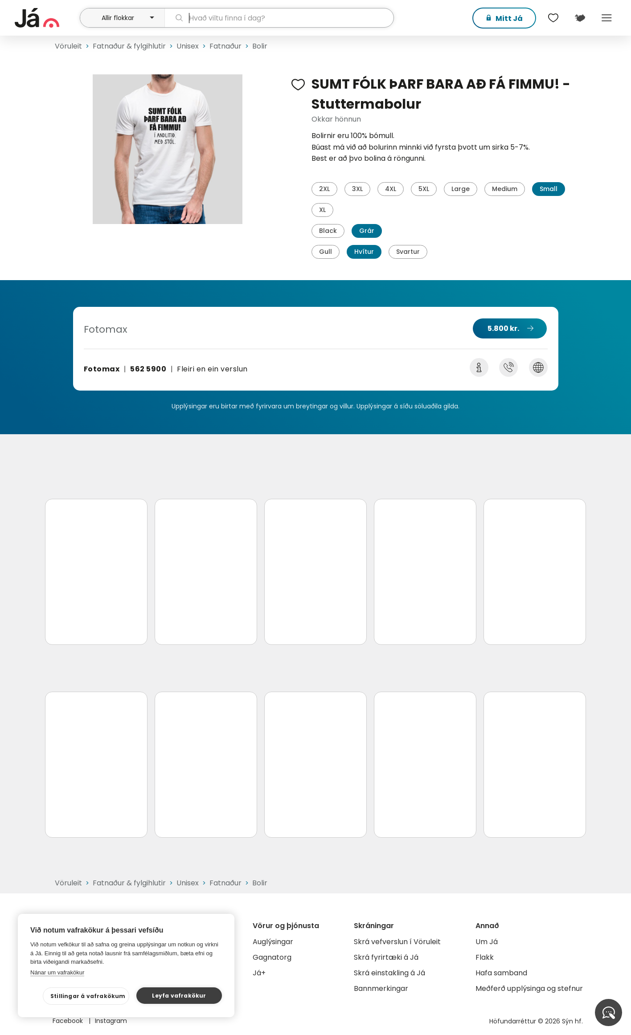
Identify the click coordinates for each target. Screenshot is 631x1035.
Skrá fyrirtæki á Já (386, 957)
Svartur (408, 251)
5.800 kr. (503, 328)
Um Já (486, 942)
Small (548, 188)
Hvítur (364, 251)
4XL (390, 188)
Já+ (259, 973)
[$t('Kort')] (580, 18)
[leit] (279, 17)
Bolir (259, 46)
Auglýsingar (273, 942)
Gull (325, 251)
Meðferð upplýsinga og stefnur (529, 988)
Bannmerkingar (381, 988)
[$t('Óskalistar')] (553, 18)
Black (328, 230)
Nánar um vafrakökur (57, 972)
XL (322, 209)
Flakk (484, 957)
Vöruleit (68, 46)
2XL (324, 188)
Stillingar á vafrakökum (88, 996)
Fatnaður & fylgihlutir (129, 46)
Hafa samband (501, 973)
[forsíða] (46, 18)
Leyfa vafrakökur (179, 995)
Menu (606, 18)
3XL (357, 188)
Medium (504, 188)
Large (460, 188)
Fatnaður (225, 46)
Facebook (69, 1020)
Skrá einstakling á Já (389, 973)
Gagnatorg (272, 957)
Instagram (111, 1020)
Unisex (187, 46)
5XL (423, 188)
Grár (366, 230)
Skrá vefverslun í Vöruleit (397, 942)
